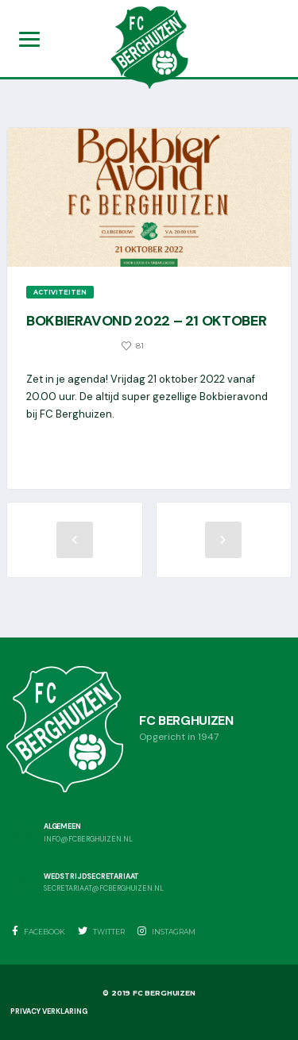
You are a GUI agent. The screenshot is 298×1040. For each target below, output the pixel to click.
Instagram (166, 931)
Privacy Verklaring (48, 1011)
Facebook (38, 931)
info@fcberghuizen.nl (88, 839)
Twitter (101, 931)
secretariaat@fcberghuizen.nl (104, 888)
